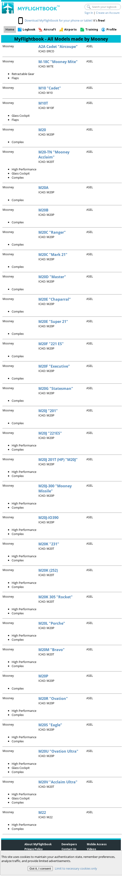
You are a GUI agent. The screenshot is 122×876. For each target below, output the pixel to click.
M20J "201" (48, 410)
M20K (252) (48, 570)
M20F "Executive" (54, 366)
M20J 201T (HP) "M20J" (58, 459)
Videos (91, 849)
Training (91, 29)
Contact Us (69, 849)
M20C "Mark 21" (52, 254)
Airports (70, 29)
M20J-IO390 (48, 517)
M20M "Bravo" (51, 649)
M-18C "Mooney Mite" (58, 61)
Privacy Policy (33, 849)
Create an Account (107, 13)
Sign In (89, 13)
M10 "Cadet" (49, 88)
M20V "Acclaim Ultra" (57, 782)
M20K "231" (48, 543)
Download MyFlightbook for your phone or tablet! (59, 20)
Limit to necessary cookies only (76, 868)
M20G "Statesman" (55, 388)
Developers (69, 844)
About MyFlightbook (38, 844)
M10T (43, 103)
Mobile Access (97, 844)
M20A (43, 187)
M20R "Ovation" (53, 698)
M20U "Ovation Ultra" (58, 751)
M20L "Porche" (51, 623)
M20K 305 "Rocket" (55, 596)
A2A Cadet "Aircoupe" (58, 46)
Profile (111, 29)
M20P (43, 676)
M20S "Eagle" (50, 724)
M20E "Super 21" (53, 321)
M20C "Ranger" (52, 232)
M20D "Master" (52, 276)
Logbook (29, 29)
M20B (43, 210)
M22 (42, 812)
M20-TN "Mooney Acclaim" (53, 155)
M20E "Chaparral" (54, 299)
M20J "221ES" (50, 433)
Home (9, 29)
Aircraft (50, 29)
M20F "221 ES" (51, 343)
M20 (42, 129)
